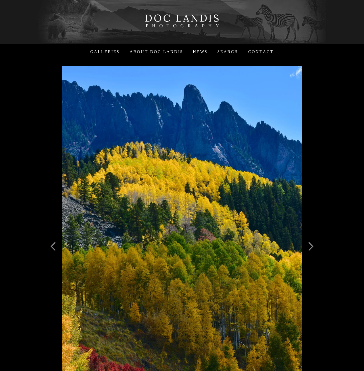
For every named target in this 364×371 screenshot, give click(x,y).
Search (227, 52)
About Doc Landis (156, 52)
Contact (261, 52)
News (200, 52)
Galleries (105, 52)
